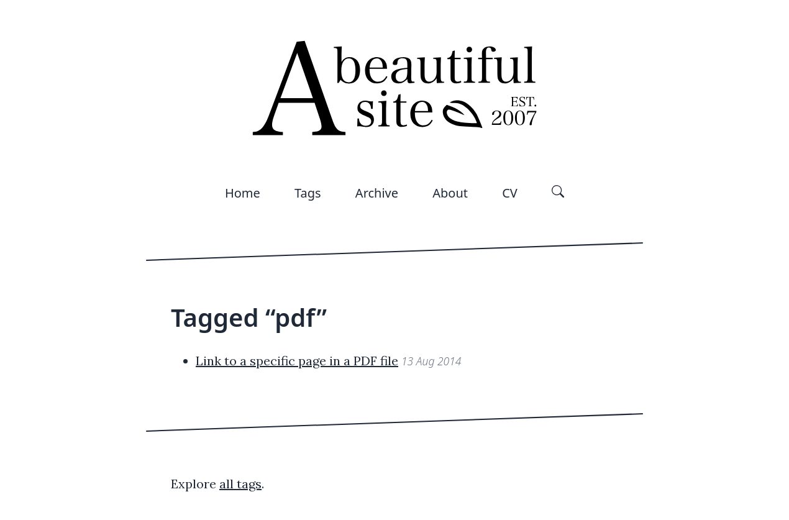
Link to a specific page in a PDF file (297, 360)
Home (242, 193)
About (450, 193)
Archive (376, 193)
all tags (240, 483)
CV (510, 193)
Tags (307, 193)
